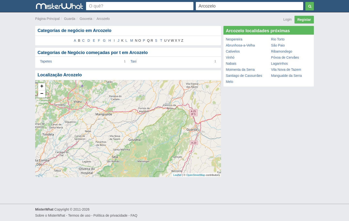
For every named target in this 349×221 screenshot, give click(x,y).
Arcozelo (103, 19)
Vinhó (230, 57)
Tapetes (46, 61)
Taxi (133, 61)
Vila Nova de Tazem (286, 69)
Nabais (231, 63)
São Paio (278, 45)
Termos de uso (79, 215)
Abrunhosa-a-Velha (240, 45)
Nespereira (234, 39)
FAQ (134, 215)
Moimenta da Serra (240, 69)
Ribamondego (281, 51)
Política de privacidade (110, 215)
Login (287, 19)
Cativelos (233, 51)
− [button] (41, 94)
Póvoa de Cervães (285, 57)
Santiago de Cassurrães (244, 76)
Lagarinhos (279, 63)
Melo (229, 82)
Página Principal (47, 19)
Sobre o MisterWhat (50, 215)
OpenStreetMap (195, 175)
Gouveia (85, 19)
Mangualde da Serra (286, 76)
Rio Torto (278, 39)
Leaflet (177, 175)
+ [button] (41, 86)
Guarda (69, 19)
